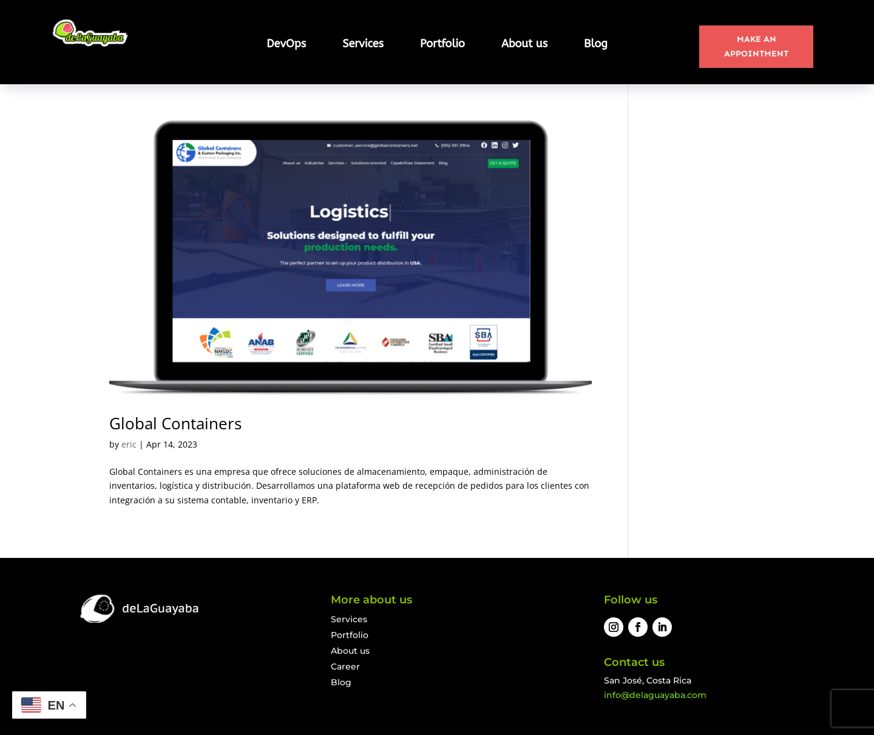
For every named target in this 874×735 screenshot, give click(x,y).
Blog (596, 44)
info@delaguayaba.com (655, 695)
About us (524, 44)
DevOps (286, 44)
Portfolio (442, 44)
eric (129, 444)
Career (345, 666)
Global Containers (175, 423)
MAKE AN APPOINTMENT (756, 46)
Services (363, 44)
